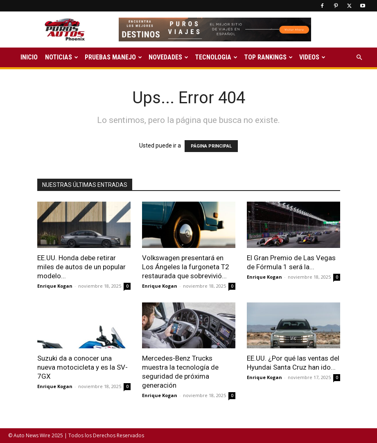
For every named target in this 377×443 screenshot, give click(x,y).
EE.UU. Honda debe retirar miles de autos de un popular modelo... (81, 267)
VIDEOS (312, 57)
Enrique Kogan (54, 286)
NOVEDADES (168, 57)
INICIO (29, 57)
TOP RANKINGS (268, 57)
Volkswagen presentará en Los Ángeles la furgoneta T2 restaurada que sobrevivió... (185, 267)
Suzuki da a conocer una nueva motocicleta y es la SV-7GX (82, 367)
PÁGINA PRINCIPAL (211, 146)
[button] (359, 57)
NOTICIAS (61, 57)
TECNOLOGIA (216, 57)
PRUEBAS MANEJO (113, 57)
